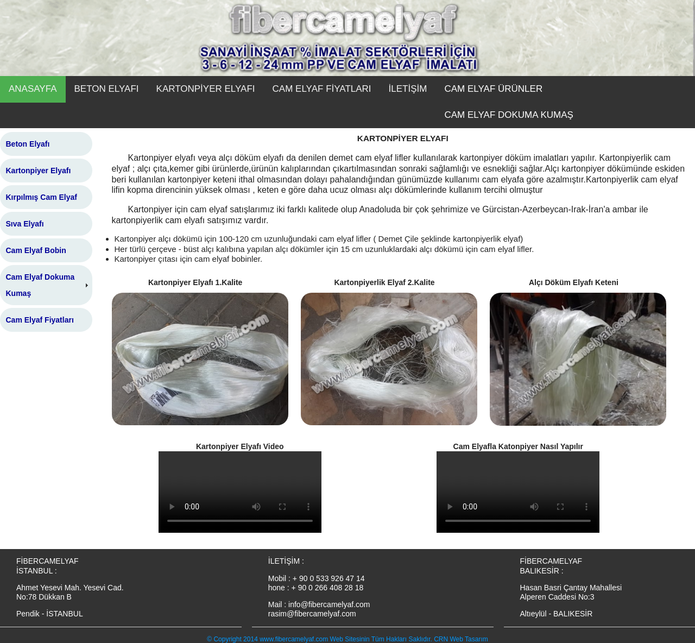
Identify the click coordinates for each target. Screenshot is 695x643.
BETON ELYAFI (106, 89)
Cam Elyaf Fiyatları (40, 320)
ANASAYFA (33, 89)
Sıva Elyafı (25, 223)
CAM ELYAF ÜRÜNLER (493, 89)
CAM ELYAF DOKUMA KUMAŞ (508, 115)
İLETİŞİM (408, 89)
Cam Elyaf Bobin (36, 250)
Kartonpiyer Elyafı (38, 170)
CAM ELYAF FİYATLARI (322, 89)
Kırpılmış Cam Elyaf (42, 197)
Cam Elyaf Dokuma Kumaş (40, 285)
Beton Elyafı (28, 144)
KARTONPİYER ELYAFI (205, 89)
